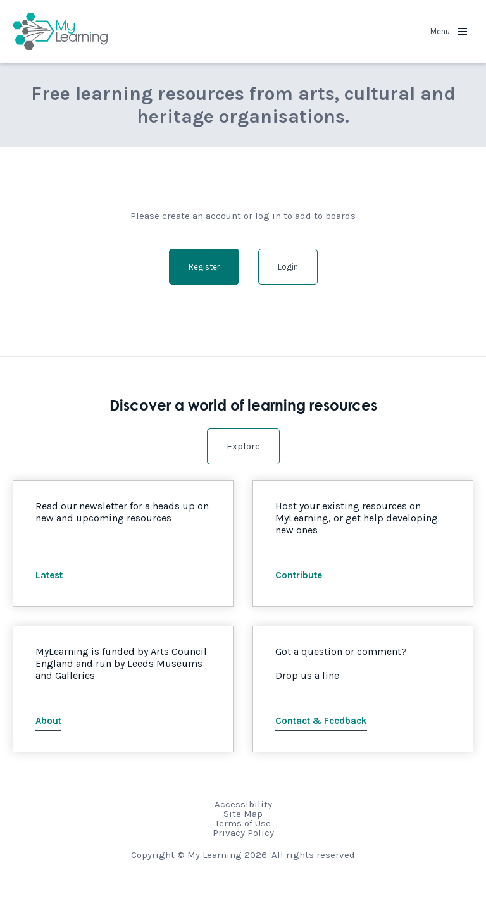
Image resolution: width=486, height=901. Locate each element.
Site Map (243, 813)
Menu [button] (448, 31)
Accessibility (243, 804)
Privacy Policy (243, 832)
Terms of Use (243, 823)
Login (288, 266)
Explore (243, 446)
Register (204, 266)
